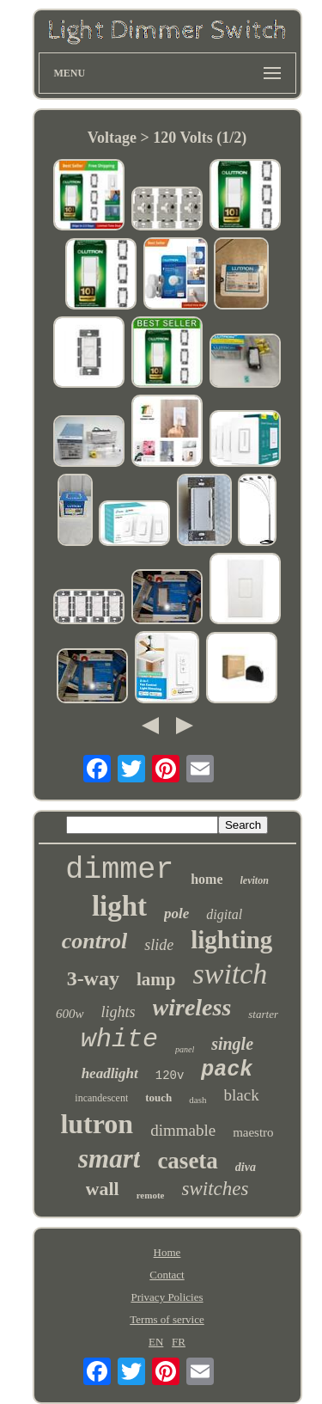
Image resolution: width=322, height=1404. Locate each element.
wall (102, 1188)
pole (176, 913)
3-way (93, 978)
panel (184, 1049)
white (119, 1039)
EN (156, 1341)
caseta (187, 1161)
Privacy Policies (167, 1297)
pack (226, 1070)
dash (197, 1099)
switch (229, 974)
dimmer (119, 870)
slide (158, 944)
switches (214, 1188)
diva (245, 1167)
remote (151, 1195)
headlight (110, 1073)
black (241, 1095)
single (232, 1043)
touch (158, 1097)
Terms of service (167, 1319)
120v (170, 1075)
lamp (156, 979)
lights (118, 1012)
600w (70, 1014)
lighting (231, 939)
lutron (96, 1123)
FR (178, 1341)
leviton (254, 880)
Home (167, 1252)
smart (109, 1158)
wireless (192, 1007)
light (119, 906)
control (95, 941)
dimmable (183, 1130)
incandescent (101, 1098)
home (206, 879)
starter (263, 1014)
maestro (253, 1132)
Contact (166, 1274)
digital (224, 914)
